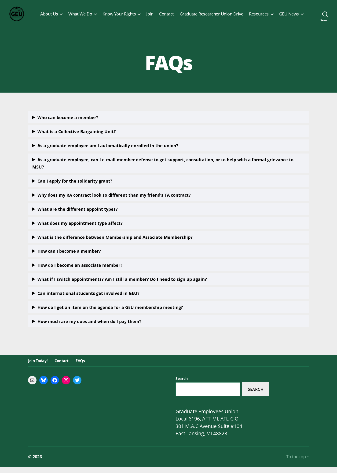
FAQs (80, 367)
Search (256, 395)
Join (149, 17)
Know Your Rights (119, 17)
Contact (166, 17)
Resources (259, 17)
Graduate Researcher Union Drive (211, 17)
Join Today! (38, 367)
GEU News (289, 17)
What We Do (80, 17)
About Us (49, 17)
